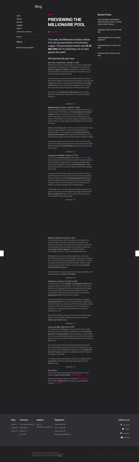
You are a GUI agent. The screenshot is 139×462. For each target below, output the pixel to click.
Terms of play (60, 429)
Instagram (124, 433)
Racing (19, 19)
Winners (20, 22)
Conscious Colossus (24, 32)
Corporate (24, 429)
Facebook (124, 424)
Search (19, 37)
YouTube (125, 437)
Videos (19, 28)
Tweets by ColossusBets (25, 48)
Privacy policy (60, 425)
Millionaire (83, 158)
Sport (18, 16)
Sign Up (19, 42)
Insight (14, 433)
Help (39, 425)
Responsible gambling (63, 437)
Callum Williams (55, 32)
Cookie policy (60, 433)
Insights (19, 25)
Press (22, 437)
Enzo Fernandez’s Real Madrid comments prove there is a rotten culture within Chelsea (110, 22)
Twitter (125, 429)
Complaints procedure (45, 429)
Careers (23, 433)
